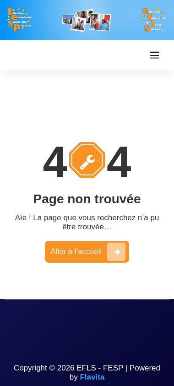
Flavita (92, 377)
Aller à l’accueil (88, 252)
